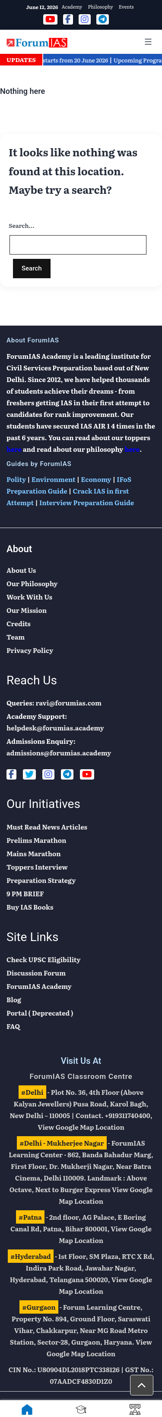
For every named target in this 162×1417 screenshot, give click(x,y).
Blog (13, 999)
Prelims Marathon (36, 840)
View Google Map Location (81, 1127)
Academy (71, 6)
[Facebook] (11, 774)
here (14, 449)
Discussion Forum (36, 973)
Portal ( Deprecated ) (39, 1013)
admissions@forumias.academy (58, 753)
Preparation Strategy (41, 880)
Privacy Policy (29, 650)
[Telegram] (67, 774)
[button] (141, 1385)
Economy (96, 479)
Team (15, 637)
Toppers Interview (37, 867)
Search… (21, 225)
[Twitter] (29, 774)
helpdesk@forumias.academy (55, 728)
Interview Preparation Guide (86, 502)
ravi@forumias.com (69, 703)
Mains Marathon (33, 853)
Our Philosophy (31, 583)
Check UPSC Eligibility (43, 959)
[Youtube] (87, 774)
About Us (21, 570)
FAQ (13, 1026)
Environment (54, 479)
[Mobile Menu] (147, 41)
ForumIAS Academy (39, 986)
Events (126, 6)
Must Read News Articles (46, 827)
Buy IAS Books (29, 907)
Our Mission (26, 610)
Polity (16, 479)
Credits (18, 623)
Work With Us (29, 597)
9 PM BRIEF (25, 893)
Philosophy (100, 6)
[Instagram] (48, 774)
